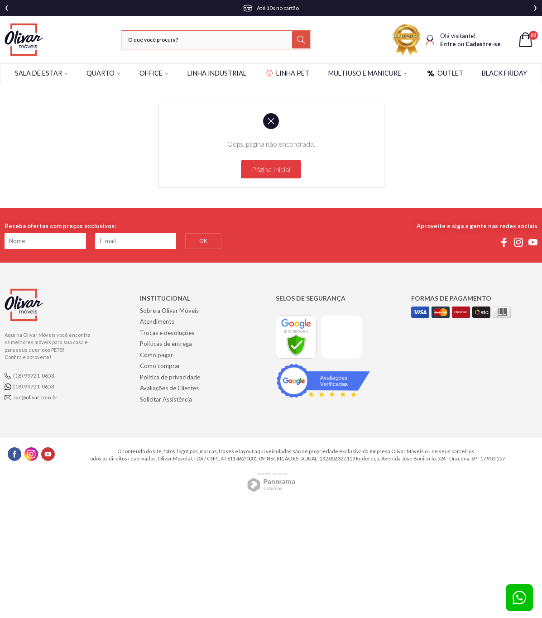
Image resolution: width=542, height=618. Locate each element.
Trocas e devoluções (167, 332)
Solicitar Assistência (166, 399)
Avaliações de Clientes (169, 388)
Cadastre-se (483, 44)
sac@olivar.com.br (35, 397)
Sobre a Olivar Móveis (169, 310)
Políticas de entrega (166, 343)
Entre (448, 44)
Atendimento (157, 321)
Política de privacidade (170, 377)
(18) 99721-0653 (33, 375)
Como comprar (160, 365)
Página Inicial (271, 169)
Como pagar (156, 355)
